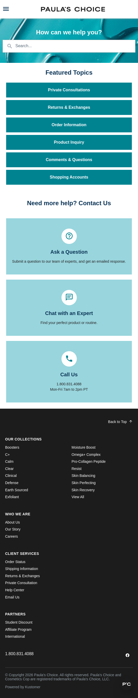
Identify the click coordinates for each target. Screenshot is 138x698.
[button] (127, 684)
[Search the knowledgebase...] (69, 46)
